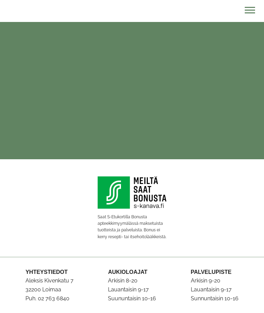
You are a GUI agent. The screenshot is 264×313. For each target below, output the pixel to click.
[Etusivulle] (132, 11)
